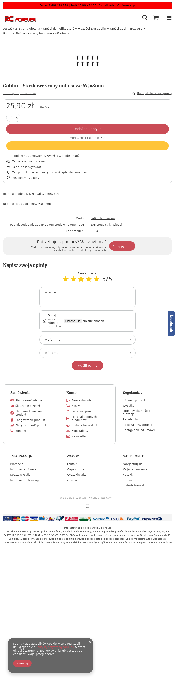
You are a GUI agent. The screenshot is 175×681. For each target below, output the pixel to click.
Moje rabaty (80, 431)
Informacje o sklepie (137, 400)
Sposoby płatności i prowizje (136, 412)
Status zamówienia (28, 400)
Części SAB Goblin (93, 28)
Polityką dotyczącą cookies (55, 647)
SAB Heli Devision (103, 218)
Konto (71, 393)
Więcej (117, 224)
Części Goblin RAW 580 (126, 28)
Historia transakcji (84, 425)
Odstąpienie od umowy (139, 430)
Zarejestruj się (82, 400)
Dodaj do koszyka (87, 129)
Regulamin (130, 419)
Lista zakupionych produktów (84, 418)
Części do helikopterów (60, 28)
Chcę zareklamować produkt (29, 413)
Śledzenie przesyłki (28, 406)
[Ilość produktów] (11, 118)
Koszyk (76, 406)
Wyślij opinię (87, 365)
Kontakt (20, 431)
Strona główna (29, 28)
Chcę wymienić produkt (31, 425)
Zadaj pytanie (122, 246)
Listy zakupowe (82, 411)
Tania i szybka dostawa (28, 161)
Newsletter (79, 436)
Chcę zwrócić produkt (30, 420)
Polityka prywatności (137, 425)
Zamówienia (20, 393)
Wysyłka (128, 405)
